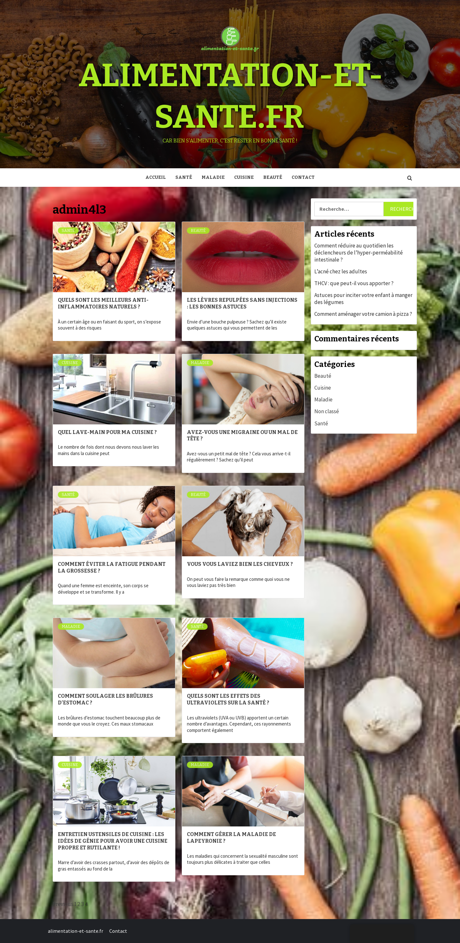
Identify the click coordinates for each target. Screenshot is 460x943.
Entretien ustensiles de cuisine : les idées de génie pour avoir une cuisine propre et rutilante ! (112, 841)
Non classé (326, 411)
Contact (303, 177)
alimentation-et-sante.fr (75, 931)
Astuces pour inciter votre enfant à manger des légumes (363, 299)
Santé (183, 177)
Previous (63, 904)
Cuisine (244, 177)
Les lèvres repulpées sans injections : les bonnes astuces (242, 303)
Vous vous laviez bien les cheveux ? (240, 564)
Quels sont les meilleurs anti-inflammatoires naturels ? (103, 303)
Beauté (272, 177)
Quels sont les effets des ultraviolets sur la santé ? (228, 699)
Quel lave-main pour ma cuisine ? (107, 432)
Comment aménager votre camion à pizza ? (363, 313)
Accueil (155, 177)
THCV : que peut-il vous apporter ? (354, 283)
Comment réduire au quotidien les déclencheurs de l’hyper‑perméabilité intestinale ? (358, 252)
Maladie (213, 177)
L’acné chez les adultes (340, 271)
